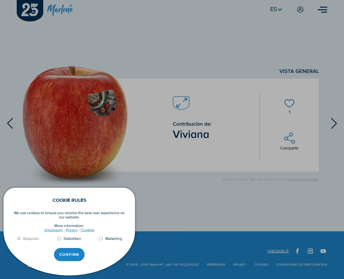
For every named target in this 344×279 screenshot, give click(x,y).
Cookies (87, 230)
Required (30, 239)
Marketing (113, 239)
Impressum (53, 230)
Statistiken (72, 239)
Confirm (69, 254)
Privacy (72, 230)
